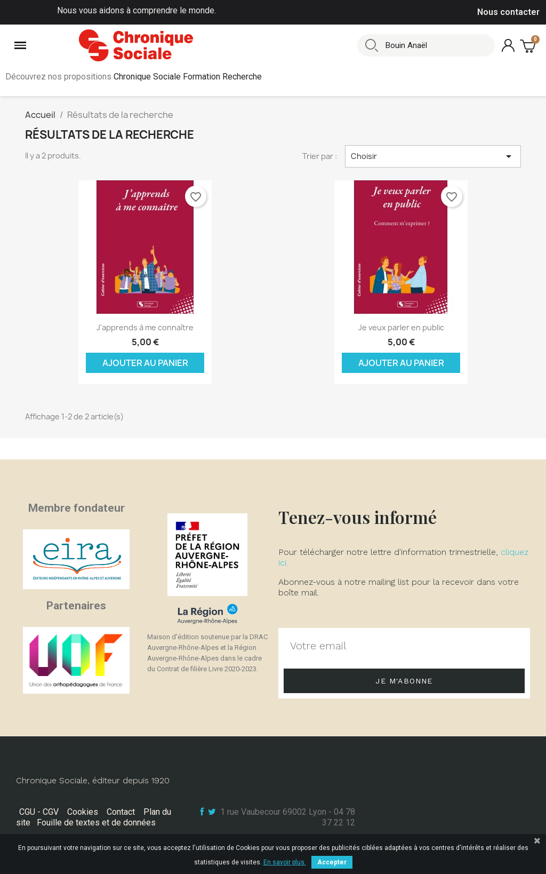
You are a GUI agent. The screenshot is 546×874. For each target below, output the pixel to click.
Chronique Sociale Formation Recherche (188, 76)
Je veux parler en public (401, 327)
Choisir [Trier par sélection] (433, 156)
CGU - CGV (39, 812)
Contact (121, 812)
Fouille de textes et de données (96, 822)
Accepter (332, 862)
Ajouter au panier (145, 363)
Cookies (82, 812)
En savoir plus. (284, 862)
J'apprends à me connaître (145, 327)
